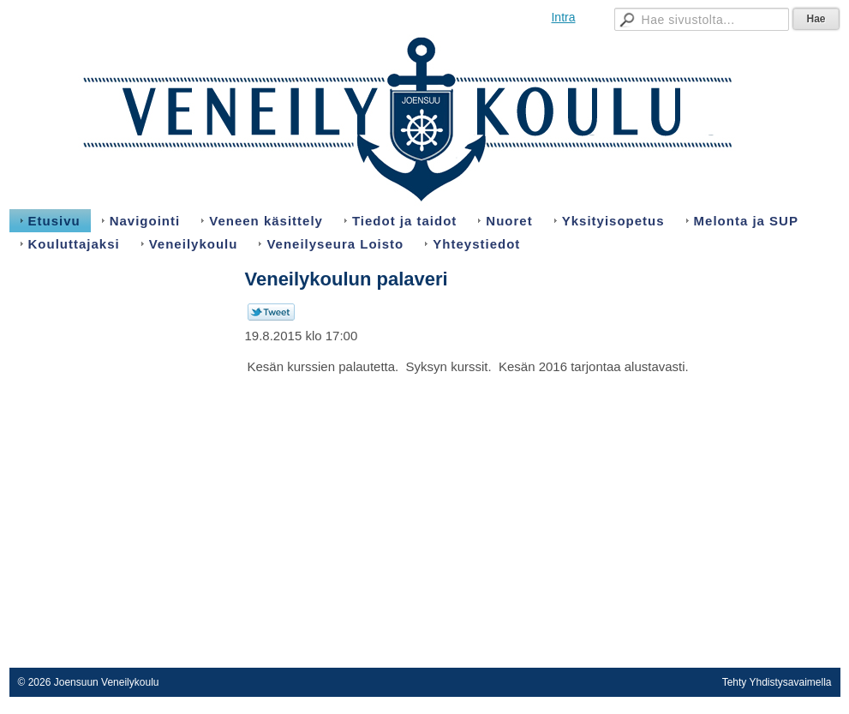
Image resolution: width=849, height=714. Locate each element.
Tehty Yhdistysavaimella (777, 682)
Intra (563, 17)
